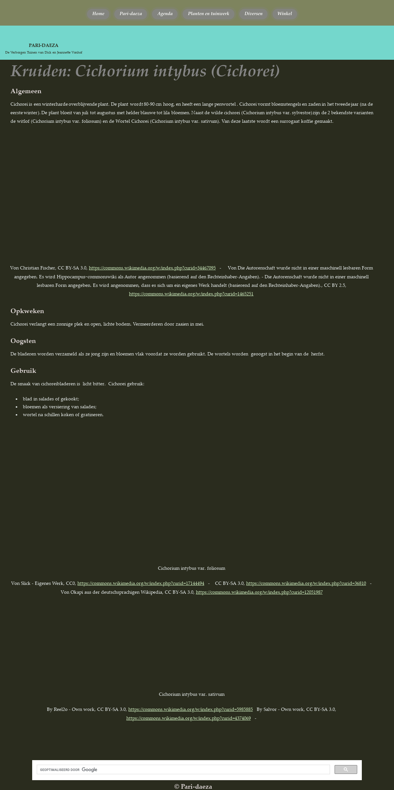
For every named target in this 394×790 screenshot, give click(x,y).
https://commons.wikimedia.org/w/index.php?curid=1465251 (191, 293)
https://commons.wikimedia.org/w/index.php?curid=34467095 (152, 268)
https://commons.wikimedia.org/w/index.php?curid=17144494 (140, 583)
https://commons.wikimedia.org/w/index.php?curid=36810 (306, 583)
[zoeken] (182, 770)
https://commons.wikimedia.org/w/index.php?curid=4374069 (188, 718)
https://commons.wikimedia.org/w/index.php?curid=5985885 (190, 709)
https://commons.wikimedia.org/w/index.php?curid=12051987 (259, 592)
